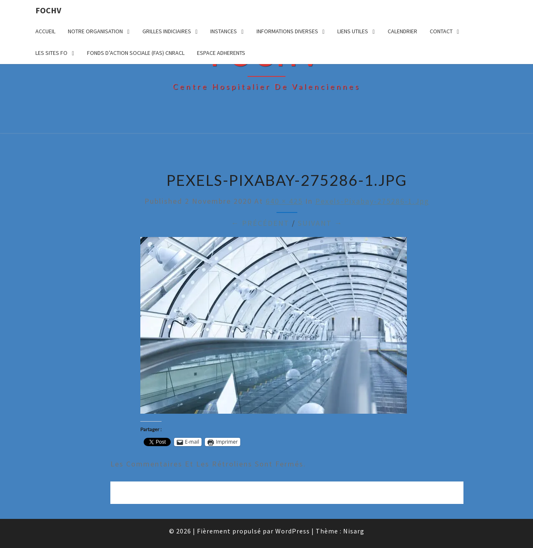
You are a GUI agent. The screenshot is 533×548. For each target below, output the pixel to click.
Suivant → (320, 223)
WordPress (292, 531)
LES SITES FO (51, 53)
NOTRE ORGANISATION (95, 31)
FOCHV (48, 10)
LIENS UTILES (352, 31)
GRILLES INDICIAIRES (166, 31)
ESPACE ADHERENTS (221, 53)
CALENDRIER (402, 31)
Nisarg (353, 531)
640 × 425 (284, 201)
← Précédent (260, 223)
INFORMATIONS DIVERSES (287, 31)
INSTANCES (223, 31)
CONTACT (441, 31)
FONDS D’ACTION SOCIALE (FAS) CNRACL (135, 53)
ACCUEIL (45, 31)
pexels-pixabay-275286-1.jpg (372, 201)
